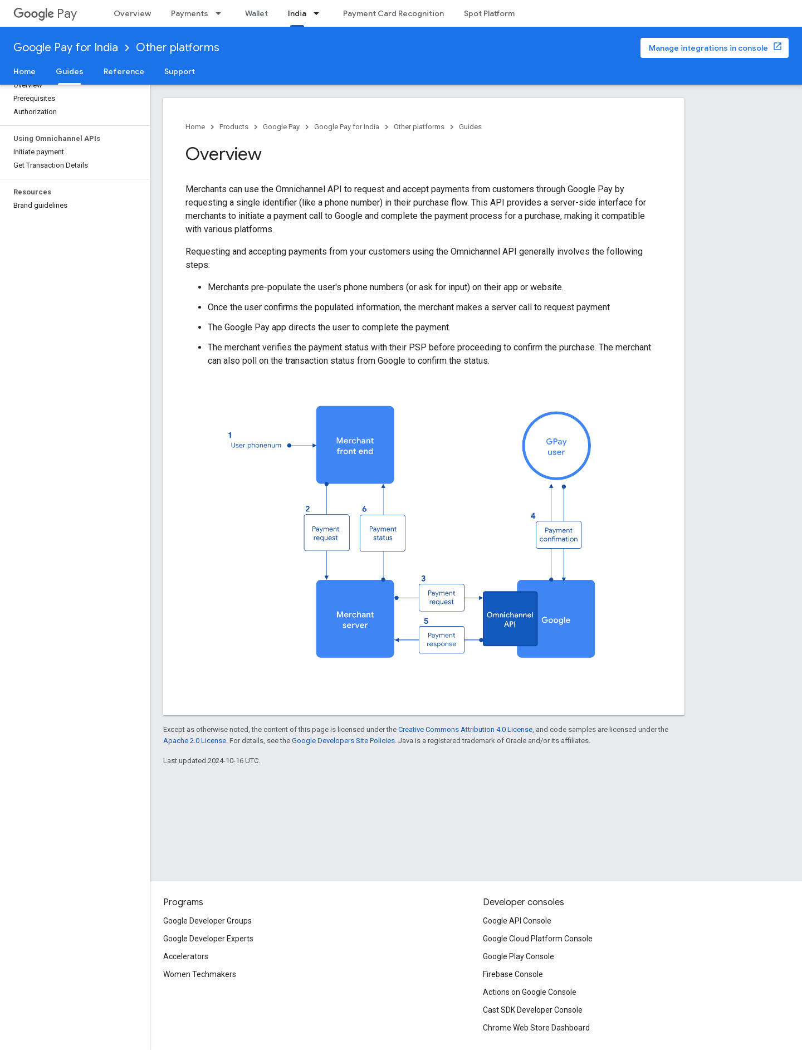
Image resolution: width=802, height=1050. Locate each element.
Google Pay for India (65, 48)
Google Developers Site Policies (343, 740)
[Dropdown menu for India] (319, 13)
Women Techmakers (199, 974)
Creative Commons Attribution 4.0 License (465, 729)
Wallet (256, 13)
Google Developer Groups (207, 920)
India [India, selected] (297, 13)
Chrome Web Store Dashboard (536, 1027)
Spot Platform (489, 13)
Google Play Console (518, 956)
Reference (124, 71)
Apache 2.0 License (194, 740)
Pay (45, 13)
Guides (470, 127)
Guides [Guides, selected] (70, 71)
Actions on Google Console (529, 992)
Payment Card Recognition (393, 13)
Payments (189, 13)
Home (24, 71)
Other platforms (177, 48)
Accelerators (185, 956)
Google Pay (281, 127)
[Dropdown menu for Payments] (221, 13)
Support (179, 71)
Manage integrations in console (708, 48)
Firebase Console (513, 974)
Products (233, 127)
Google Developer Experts (208, 938)
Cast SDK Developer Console (533, 1009)
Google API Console (517, 920)
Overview (132, 13)
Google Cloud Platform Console (538, 938)
